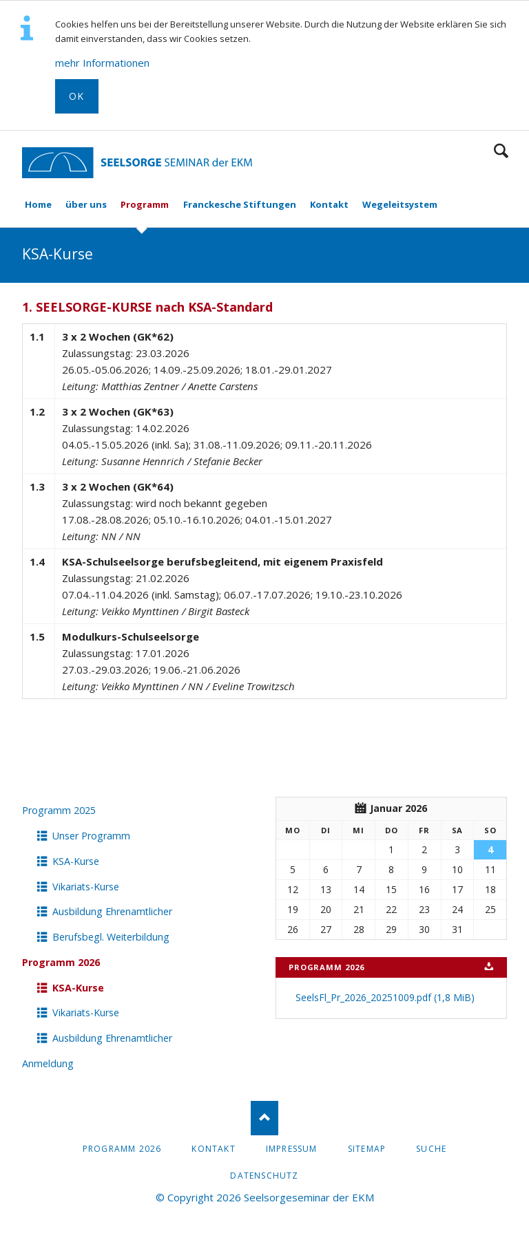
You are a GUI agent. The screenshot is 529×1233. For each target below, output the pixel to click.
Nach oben (264, 1118)
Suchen (501, 151)
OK (77, 96)
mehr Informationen (102, 62)
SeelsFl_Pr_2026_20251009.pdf (385, 997)
